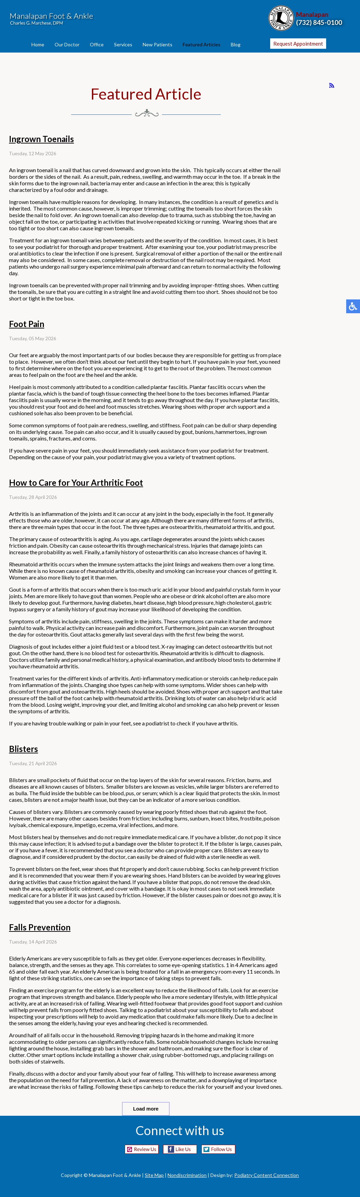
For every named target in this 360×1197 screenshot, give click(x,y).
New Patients (157, 44)
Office (97, 44)
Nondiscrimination (187, 1175)
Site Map (154, 1175)
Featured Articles (201, 44)
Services (123, 44)
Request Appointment (298, 43)
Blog (235, 44)
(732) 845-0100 (319, 22)
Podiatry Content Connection (266, 1175)
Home (37, 44)
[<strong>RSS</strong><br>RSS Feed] (331, 85)
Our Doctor (67, 44)
